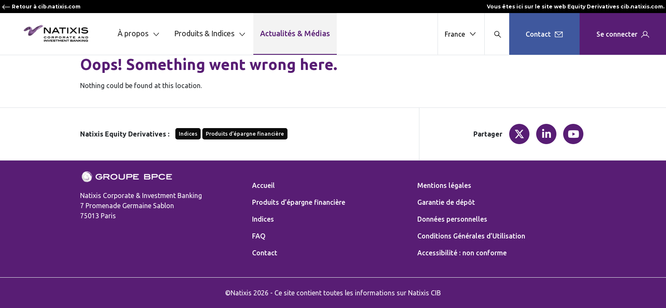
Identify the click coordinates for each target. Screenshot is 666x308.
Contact (264, 253)
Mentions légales (444, 185)
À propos (139, 34)
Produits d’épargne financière (245, 134)
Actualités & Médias (295, 33)
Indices (188, 134)
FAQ (259, 236)
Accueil (263, 185)
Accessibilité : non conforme (462, 253)
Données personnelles (452, 219)
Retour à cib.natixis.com (41, 6)
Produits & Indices (210, 34)
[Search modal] (496, 34)
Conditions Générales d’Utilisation (471, 236)
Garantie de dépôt (446, 202)
